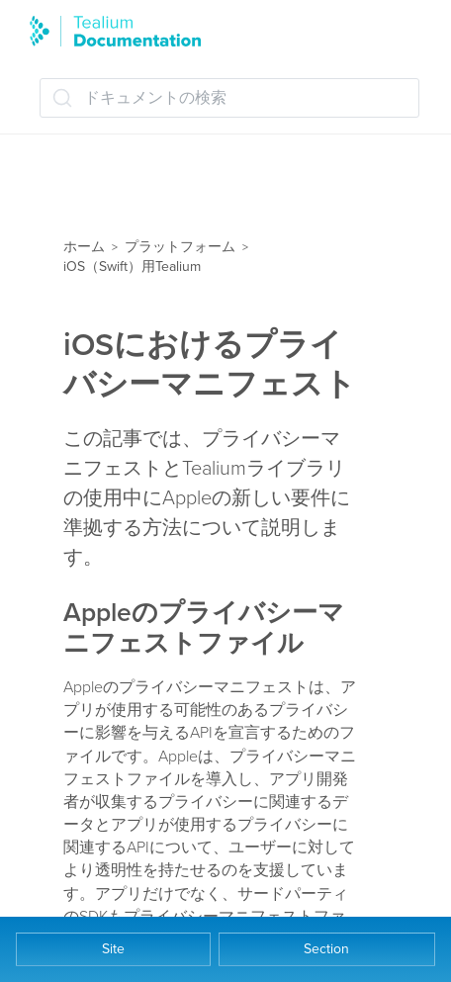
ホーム (84, 246)
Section (326, 948)
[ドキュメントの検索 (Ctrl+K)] (229, 98)
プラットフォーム (180, 246)
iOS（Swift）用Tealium (132, 266)
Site (113, 948)
